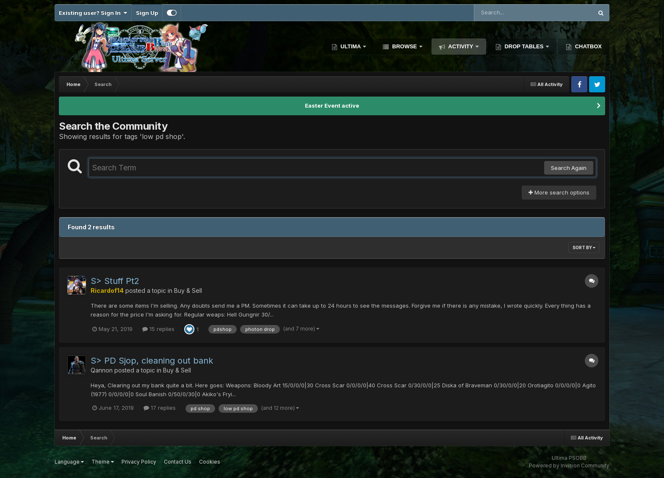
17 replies (160, 407)
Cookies (209, 462)
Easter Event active (332, 105)
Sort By (584, 247)
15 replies (158, 328)
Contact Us (177, 462)
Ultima (350, 46)
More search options (558, 192)
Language (69, 462)
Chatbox (587, 46)
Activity (461, 46)
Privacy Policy (139, 462)
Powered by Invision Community (569, 465)
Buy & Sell (188, 290)
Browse (404, 46)
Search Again (569, 167)
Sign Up (147, 12)
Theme (102, 462)
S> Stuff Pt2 (115, 281)
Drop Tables (524, 46)
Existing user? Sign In (93, 12)
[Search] (510, 12)
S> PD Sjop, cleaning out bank (152, 361)
